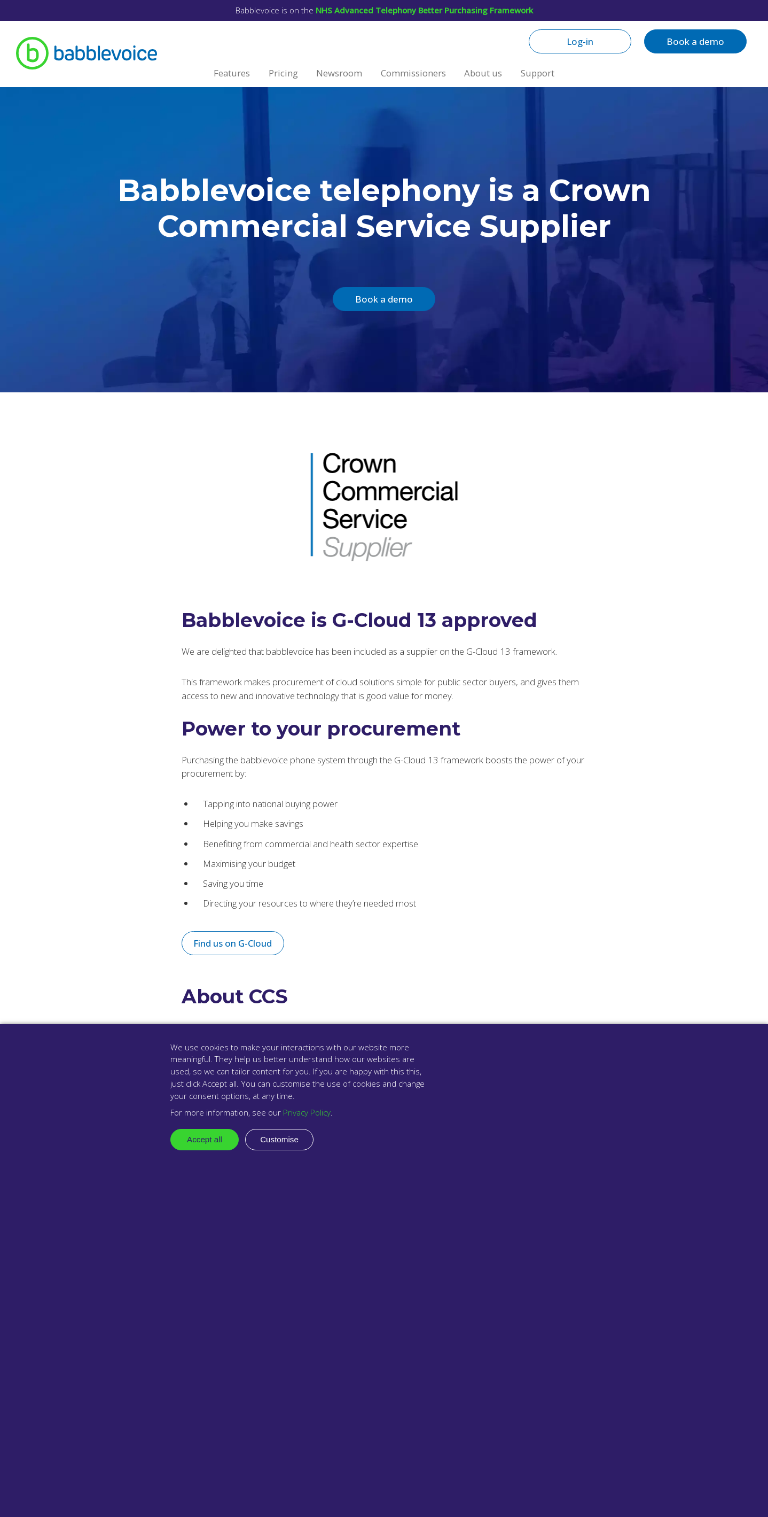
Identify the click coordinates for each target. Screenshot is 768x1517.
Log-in (580, 41)
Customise (279, 1139)
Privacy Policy (307, 1112)
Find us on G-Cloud (232, 943)
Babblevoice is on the (384, 10)
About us (483, 73)
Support (537, 73)
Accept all (204, 1139)
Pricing (283, 73)
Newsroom (339, 73)
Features (232, 73)
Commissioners (413, 73)
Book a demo (695, 41)
